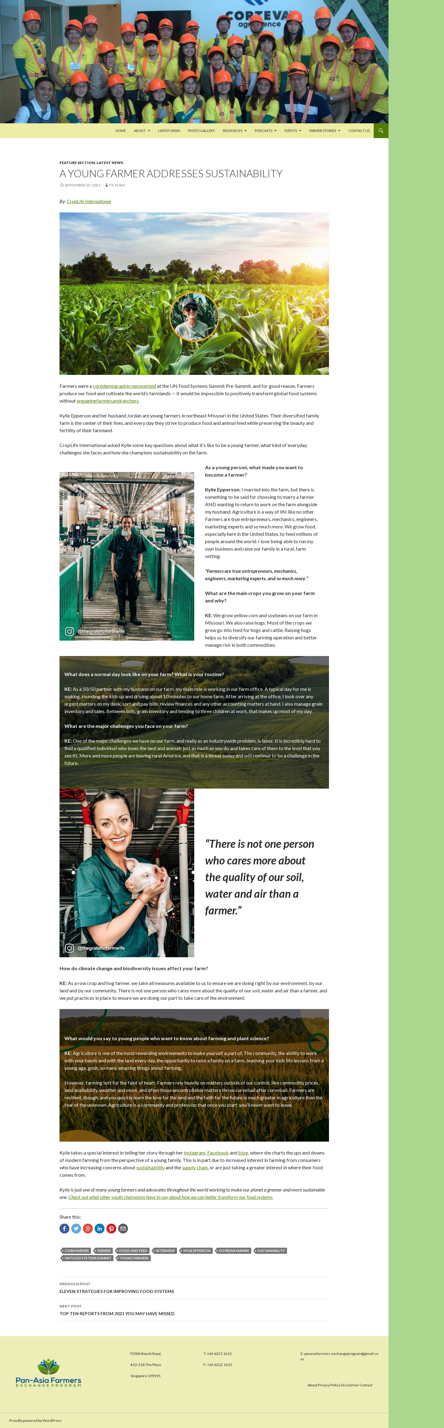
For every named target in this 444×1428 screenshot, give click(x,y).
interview (165, 1251)
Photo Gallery (201, 131)
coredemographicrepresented (124, 386)
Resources (232, 131)
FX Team (117, 185)
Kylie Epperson (197, 1251)
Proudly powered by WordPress (35, 1420)
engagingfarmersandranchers (108, 401)
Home (121, 131)
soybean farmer (234, 1251)
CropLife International (89, 201)
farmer (104, 1251)
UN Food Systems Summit (88, 1258)
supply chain (195, 1167)
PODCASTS (263, 131)
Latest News (169, 131)
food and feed (133, 1251)
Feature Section (77, 162)
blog (243, 1152)
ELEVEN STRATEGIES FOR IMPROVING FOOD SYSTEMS (194, 1287)
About (140, 131)
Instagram (194, 1152)
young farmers (134, 1258)
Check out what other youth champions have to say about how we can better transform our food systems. (170, 1197)
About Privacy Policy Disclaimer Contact (339, 1385)
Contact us (359, 131)
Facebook (218, 1152)
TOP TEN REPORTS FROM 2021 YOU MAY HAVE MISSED (194, 1309)
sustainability (150, 1167)
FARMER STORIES (322, 131)
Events (291, 131)
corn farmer (77, 1251)
